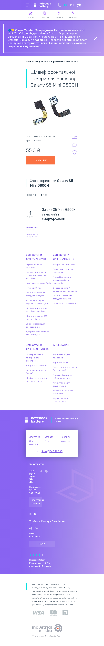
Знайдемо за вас (52, 451)
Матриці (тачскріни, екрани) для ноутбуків (37, 302)
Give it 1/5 (30, 555)
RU (72, 5)
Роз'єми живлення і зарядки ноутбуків (35, 294)
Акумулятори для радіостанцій (61, 384)
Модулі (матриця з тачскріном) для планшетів (62, 280)
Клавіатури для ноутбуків (38, 283)
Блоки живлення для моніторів (63, 392)
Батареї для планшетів (64, 264)
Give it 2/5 (33, 555)
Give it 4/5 (39, 555)
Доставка (34, 437)
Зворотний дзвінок (37, 502)
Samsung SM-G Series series (31, 229)
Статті (48, 441)
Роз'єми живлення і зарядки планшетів (62, 297)
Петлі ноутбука (33, 288)
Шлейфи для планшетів (64, 303)
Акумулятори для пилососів (61, 356)
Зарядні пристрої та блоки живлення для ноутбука (36, 275)
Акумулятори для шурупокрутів (61, 400)
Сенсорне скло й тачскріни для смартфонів (34, 358)
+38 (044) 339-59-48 (32, 477)
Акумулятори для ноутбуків (34, 266)
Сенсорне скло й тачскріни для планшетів (65, 289)
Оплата (49, 437)
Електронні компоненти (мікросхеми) (65, 368)
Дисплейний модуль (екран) (36, 372)
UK (66, 5)
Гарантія (65, 437)
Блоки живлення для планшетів (63, 270)
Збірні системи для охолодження (35, 325)
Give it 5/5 (42, 555)
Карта (42, 544)
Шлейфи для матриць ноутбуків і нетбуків (36, 309)
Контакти (66, 441)
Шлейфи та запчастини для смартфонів (37, 379)
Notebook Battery (36, 420)
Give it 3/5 (36, 555)
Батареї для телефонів (37, 365)
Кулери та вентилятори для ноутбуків (37, 333)
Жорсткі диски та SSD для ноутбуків (36, 317)
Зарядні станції (60, 362)
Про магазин (33, 443)
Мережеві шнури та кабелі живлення (62, 376)
